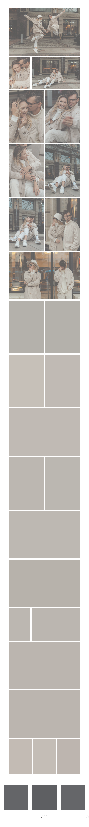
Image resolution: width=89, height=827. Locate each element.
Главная (15, 2)
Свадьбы (20, 2)
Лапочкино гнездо (51, 2)
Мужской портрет (33, 2)
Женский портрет (42, 2)
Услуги (63, 2)
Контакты (73, 2)
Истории (58, 2)
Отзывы (68, 2)
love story (26, 2)
